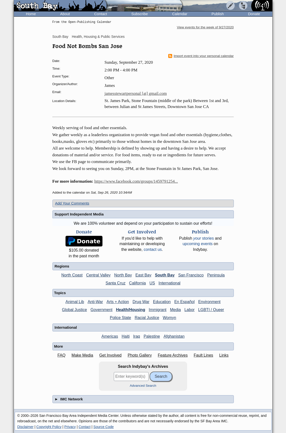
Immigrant (157, 310)
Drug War (140, 302)
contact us (153, 249)
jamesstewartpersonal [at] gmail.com (136, 93)
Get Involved (110, 355)
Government (101, 310)
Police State (120, 318)
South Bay (60, 37)
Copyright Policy (48, 427)
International (169, 283)
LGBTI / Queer (211, 310)
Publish (217, 14)
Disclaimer (25, 427)
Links (223, 355)
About (65, 14)
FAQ (61, 355)
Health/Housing (130, 310)
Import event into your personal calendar (201, 56)
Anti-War (95, 302)
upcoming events (198, 244)
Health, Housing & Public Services (98, 37)
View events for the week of (205, 27)
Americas (109, 336)
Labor (189, 310)
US (152, 283)
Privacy (70, 427)
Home (31, 14)
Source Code (103, 427)
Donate (254, 14)
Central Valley (98, 275)
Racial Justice (147, 318)
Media (175, 310)
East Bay (143, 275)
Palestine (152, 336)
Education (162, 302)
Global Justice (74, 310)
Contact (100, 14)
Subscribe (139, 14)
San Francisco (191, 275)
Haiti (125, 336)
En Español (184, 302)
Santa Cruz (115, 283)
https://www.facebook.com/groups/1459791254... (136, 181)
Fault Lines (203, 355)
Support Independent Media (79, 214)
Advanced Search (143, 385)
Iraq (136, 336)
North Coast (71, 275)
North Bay (123, 275)
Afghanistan (174, 336)
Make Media (82, 355)
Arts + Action (118, 302)
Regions (62, 266)
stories (203, 238)
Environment (209, 302)
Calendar (179, 14)
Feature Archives (173, 355)
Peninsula (216, 275)
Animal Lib (74, 302)
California (137, 283)
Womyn (169, 318)
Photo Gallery (140, 355)
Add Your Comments (72, 203)
